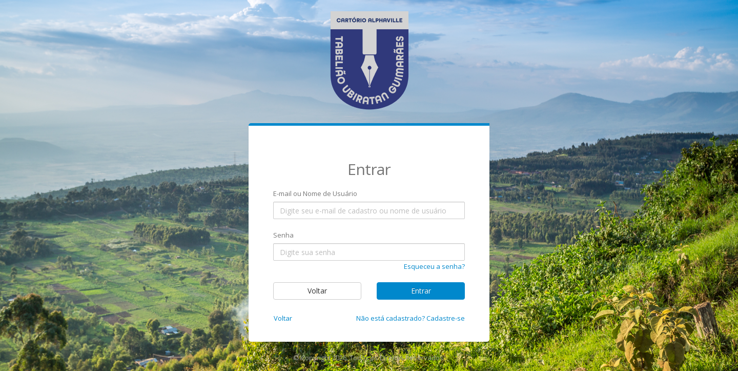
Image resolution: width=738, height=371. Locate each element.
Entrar (421, 291)
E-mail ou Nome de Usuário (315, 193)
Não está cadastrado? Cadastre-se (410, 318)
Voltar (317, 291)
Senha (283, 235)
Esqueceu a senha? (434, 266)
